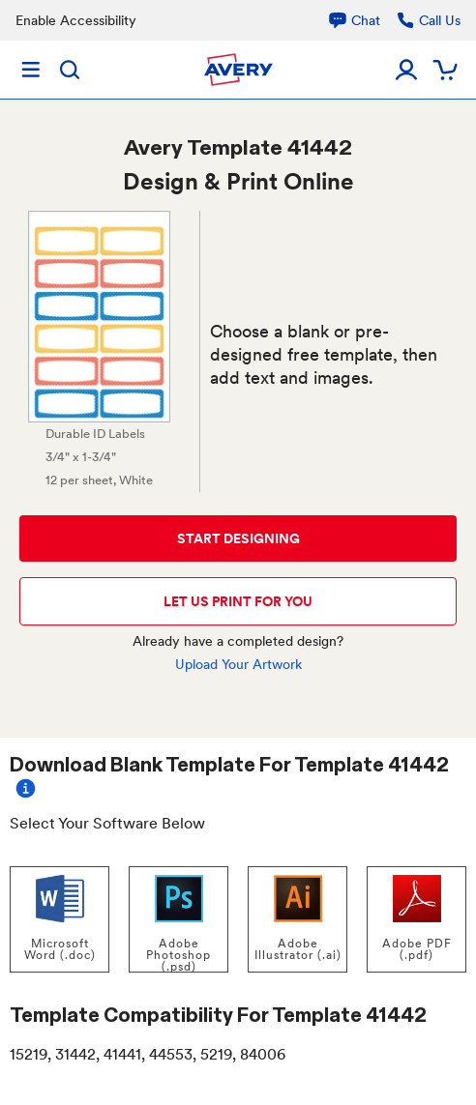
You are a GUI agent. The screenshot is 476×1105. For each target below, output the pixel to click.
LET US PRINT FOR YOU (238, 601)
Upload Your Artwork (238, 664)
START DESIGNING (238, 538)
